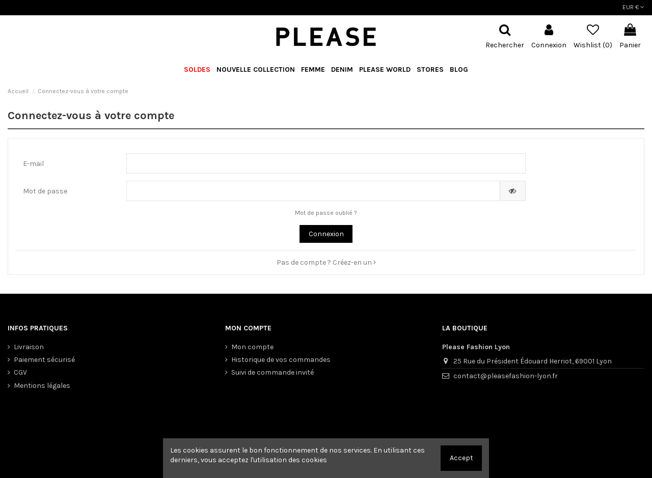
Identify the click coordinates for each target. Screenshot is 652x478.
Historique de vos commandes (281, 359)
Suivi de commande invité (272, 372)
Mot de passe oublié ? (326, 212)
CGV (20, 372)
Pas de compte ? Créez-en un (326, 262)
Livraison (29, 347)
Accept (461, 458)
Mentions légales (42, 385)
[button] (385, 70)
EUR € (633, 7)
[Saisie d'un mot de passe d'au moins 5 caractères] (313, 191)
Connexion (326, 234)
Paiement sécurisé (44, 359)
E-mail (33, 163)
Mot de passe (45, 191)
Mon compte (252, 347)
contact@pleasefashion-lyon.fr (505, 376)
